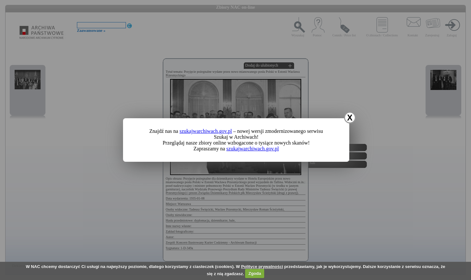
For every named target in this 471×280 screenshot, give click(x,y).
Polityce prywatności (262, 266)
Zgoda (254, 273)
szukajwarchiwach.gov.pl (206, 131)
